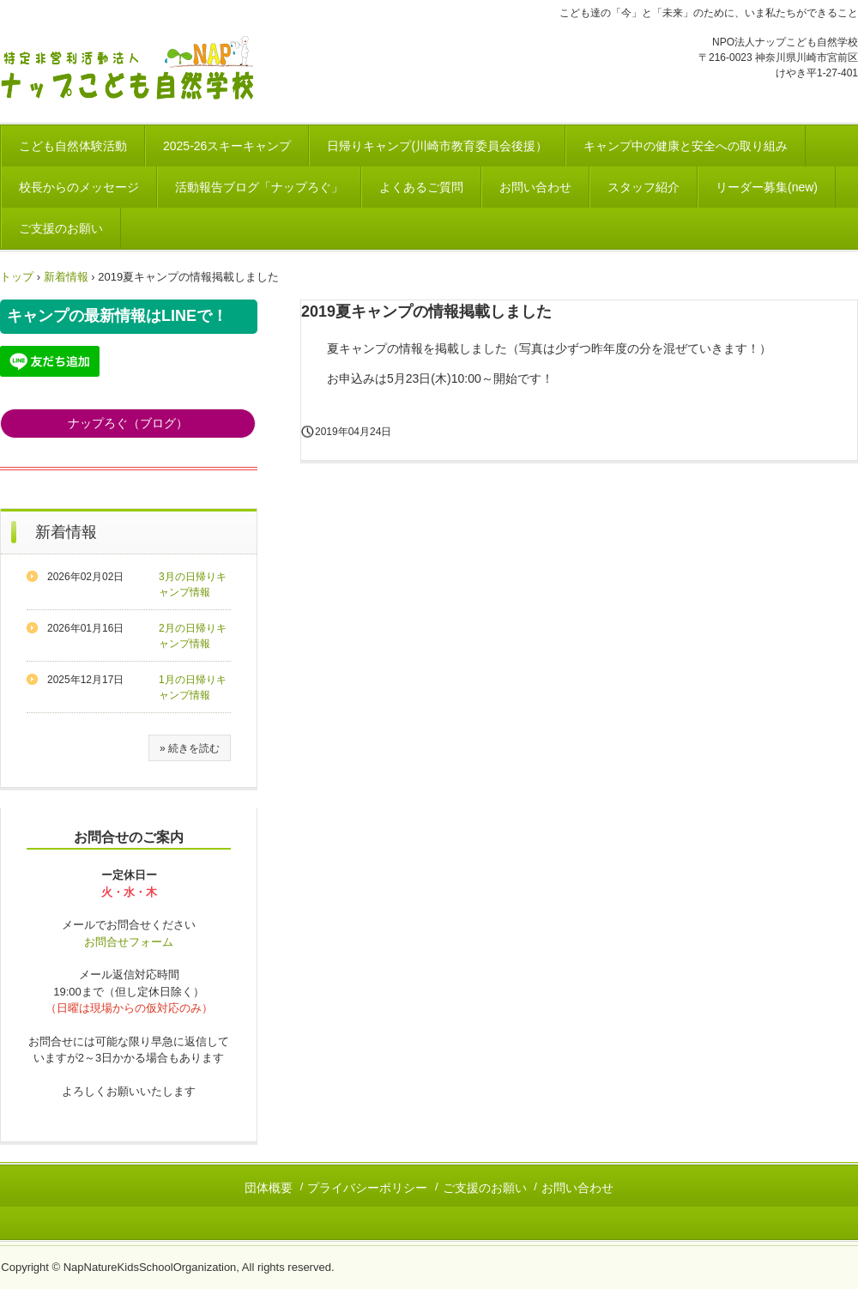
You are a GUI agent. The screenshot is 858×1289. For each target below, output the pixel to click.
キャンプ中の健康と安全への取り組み (685, 146)
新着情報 (66, 276)
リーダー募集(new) (767, 187)
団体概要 (269, 1188)
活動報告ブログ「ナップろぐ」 (259, 187)
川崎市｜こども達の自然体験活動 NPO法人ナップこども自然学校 (134, 70)
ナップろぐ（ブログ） (128, 423)
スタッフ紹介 (643, 187)
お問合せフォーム (128, 941)
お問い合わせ (535, 187)
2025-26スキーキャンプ (227, 146)
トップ (16, 276)
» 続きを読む (190, 748)
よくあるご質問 (421, 187)
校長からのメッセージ (79, 187)
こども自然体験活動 (73, 146)
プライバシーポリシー (367, 1188)
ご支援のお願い (61, 228)
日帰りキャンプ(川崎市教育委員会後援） (437, 146)
